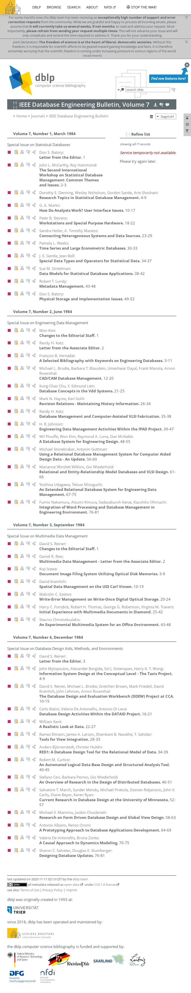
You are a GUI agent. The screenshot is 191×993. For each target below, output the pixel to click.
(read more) (92, 55)
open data (71, 884)
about (92, 7)
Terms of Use (29, 890)
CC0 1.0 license (105, 884)
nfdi (108, 7)
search (73, 7)
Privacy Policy (53, 890)
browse (54, 7)
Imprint (71, 890)
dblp (36, 7)
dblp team (80, 879)
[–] (128, 134)
